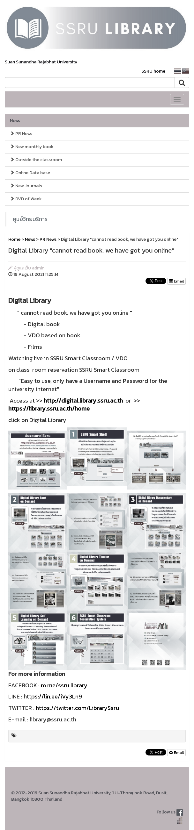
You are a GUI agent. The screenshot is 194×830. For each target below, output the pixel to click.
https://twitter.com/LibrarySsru (77, 708)
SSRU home (153, 71)
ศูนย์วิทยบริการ (30, 219)
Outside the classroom (36, 159)
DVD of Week (26, 199)
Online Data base (30, 172)
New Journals (26, 185)
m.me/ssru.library (64, 685)
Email (176, 281)
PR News (21, 133)
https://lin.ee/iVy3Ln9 (53, 696)
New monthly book (32, 146)
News (15, 120)
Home (14, 239)
